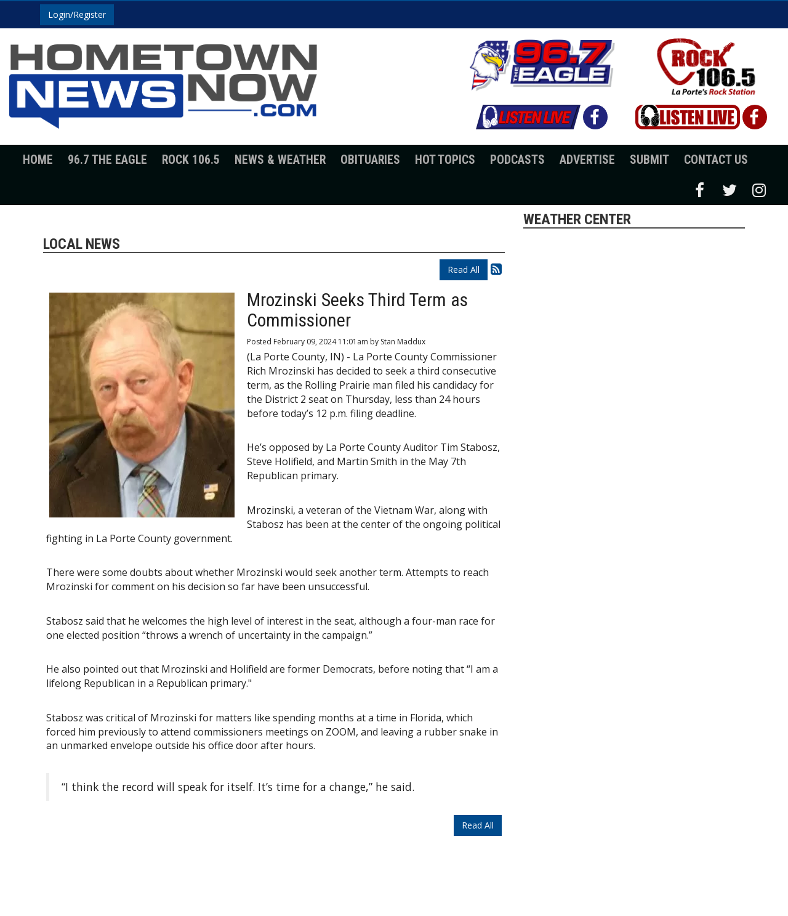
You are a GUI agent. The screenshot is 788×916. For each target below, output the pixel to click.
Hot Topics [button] (445, 160)
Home (38, 160)
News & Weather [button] (280, 160)
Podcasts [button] (517, 160)
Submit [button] (649, 160)
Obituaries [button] (370, 160)
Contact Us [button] (716, 160)
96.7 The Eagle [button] (107, 160)
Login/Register (77, 14)
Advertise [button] (587, 160)
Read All (464, 269)
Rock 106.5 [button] (191, 160)
